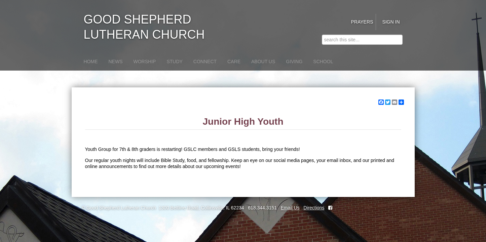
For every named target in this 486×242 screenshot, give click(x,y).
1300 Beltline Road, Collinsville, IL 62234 (201, 207)
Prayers (362, 22)
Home (91, 61)
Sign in (391, 22)
